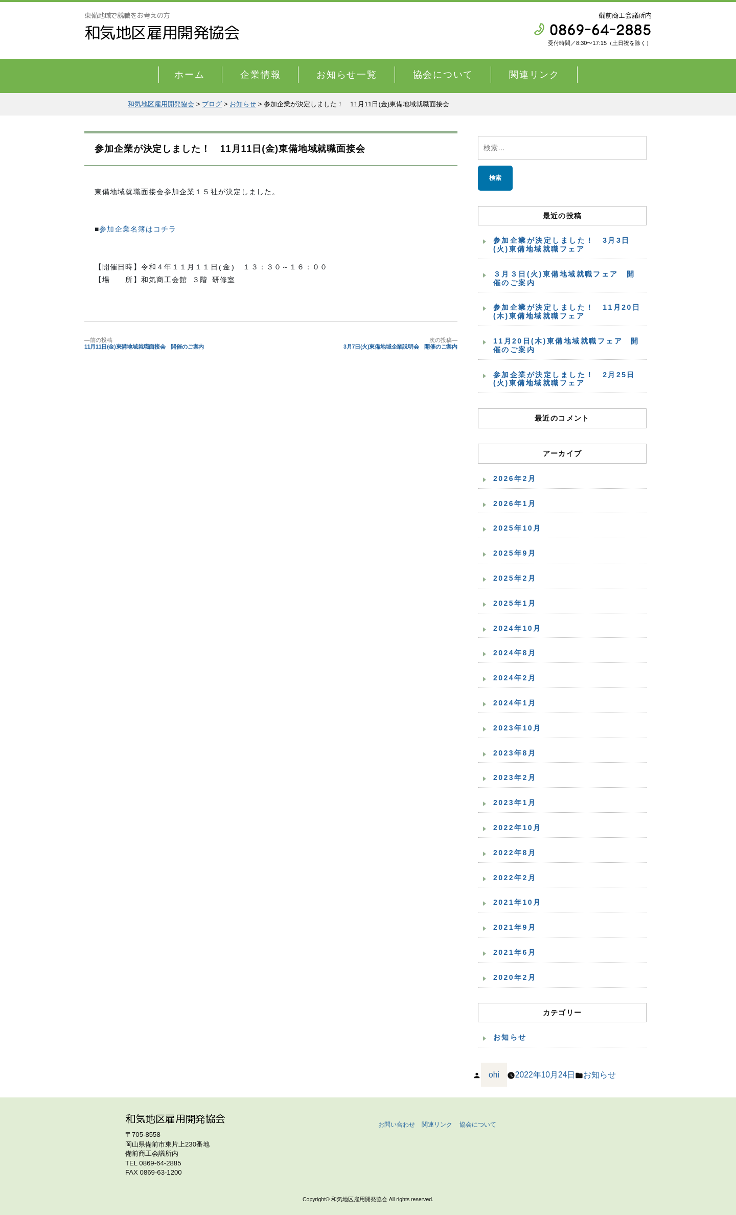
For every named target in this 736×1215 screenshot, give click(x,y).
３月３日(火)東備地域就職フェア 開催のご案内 (564, 278)
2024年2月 (514, 678)
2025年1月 (514, 603)
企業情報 (260, 75)
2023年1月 (514, 802)
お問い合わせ (396, 1124)
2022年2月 (514, 878)
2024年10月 (517, 628)
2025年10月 (517, 528)
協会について (443, 75)
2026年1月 (514, 503)
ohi (494, 1074)
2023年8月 (514, 753)
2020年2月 (514, 977)
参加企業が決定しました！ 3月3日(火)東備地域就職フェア (561, 244)
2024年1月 (514, 703)
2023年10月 (517, 728)
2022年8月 (514, 853)
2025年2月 (514, 578)
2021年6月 (514, 952)
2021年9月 (514, 927)
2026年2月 (514, 478)
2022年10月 (517, 827)
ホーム (189, 75)
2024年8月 (514, 653)
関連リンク (534, 75)
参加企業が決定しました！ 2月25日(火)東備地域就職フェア (564, 379)
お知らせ (510, 1037)
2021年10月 (517, 902)
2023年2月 (514, 777)
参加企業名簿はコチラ (137, 230)
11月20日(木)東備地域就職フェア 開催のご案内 (566, 345)
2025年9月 (514, 553)
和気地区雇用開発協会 (162, 32)
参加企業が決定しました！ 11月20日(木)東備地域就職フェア (566, 311)
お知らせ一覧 (346, 75)
